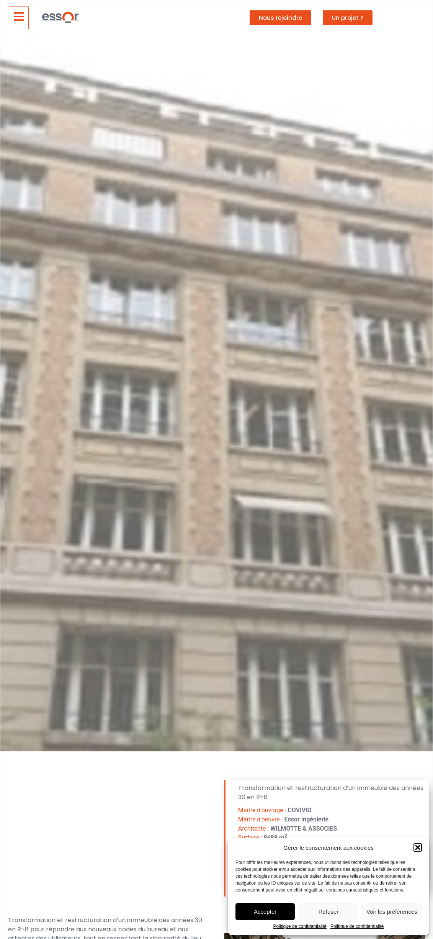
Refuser (329, 911)
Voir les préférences (391, 911)
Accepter (265, 911)
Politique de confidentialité (300, 926)
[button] (418, 847)
